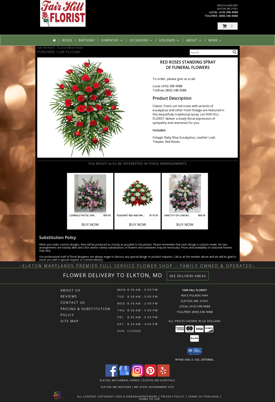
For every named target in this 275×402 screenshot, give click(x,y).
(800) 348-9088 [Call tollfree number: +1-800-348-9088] (228, 16)
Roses (67, 40)
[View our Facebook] (111, 375)
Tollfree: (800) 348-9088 (169, 90)
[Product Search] (210, 52)
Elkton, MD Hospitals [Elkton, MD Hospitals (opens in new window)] (159, 380)
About (194, 40)
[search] (234, 52)
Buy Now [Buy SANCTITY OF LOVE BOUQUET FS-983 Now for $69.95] (184, 224)
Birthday (86, 40)
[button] (228, 26)
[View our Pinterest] (150, 375)
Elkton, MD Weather (116, 386)
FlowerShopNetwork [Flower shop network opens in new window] (140, 396)
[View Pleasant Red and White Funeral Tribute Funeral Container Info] (138, 194)
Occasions (141, 40)
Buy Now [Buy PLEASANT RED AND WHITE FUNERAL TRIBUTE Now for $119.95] (137, 224)
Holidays (169, 40)
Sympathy (112, 40)
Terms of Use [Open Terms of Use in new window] (149, 398)
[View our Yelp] (163, 375)
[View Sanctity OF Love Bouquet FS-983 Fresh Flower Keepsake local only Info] (185, 193)
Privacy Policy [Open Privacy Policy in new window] (172, 396)
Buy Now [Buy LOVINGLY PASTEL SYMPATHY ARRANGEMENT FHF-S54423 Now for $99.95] (90, 224)
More (215, 40)
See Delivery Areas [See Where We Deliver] (188, 276)
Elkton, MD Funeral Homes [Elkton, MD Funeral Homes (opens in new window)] (120, 380)
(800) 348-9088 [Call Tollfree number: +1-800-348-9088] (202, 312)
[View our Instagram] (137, 375)
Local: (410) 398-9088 (167, 86)
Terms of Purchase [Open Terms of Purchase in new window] (203, 396)
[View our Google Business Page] (124, 375)
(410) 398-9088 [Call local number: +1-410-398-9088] (228, 12)
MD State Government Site (154, 386)
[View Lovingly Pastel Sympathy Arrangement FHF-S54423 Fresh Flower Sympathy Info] (90, 193)
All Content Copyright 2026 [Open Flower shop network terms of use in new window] (99, 396)
